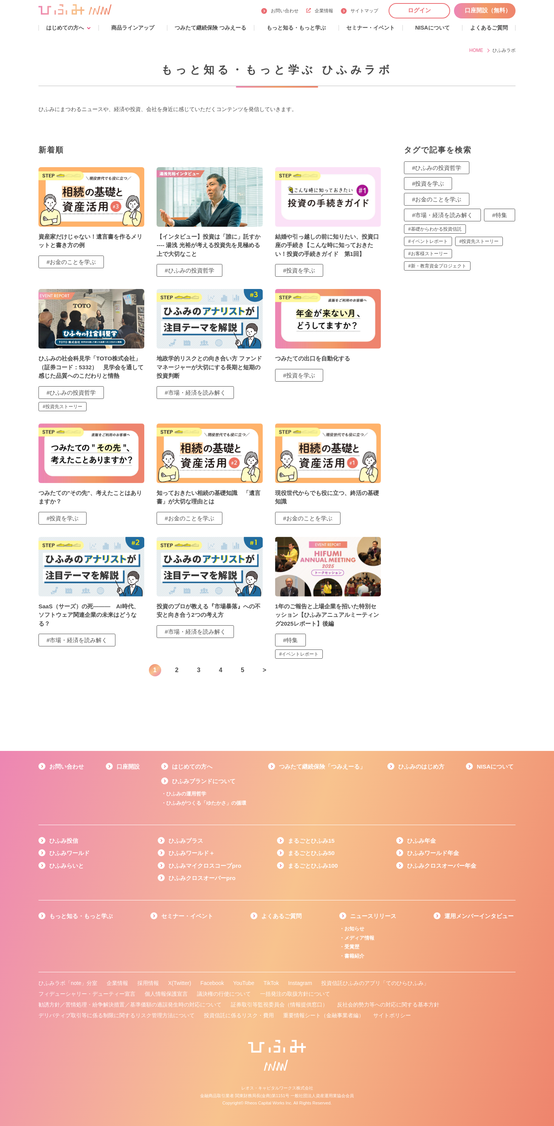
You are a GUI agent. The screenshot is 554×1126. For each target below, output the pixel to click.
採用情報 (148, 983)
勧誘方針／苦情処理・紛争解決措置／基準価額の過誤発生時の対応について (130, 1004)
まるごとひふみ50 (311, 853)
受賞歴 (351, 947)
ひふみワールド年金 (433, 853)
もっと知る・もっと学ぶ (81, 916)
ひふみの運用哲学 (186, 794)
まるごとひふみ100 (313, 865)
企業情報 (319, 10)
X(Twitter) (179, 983)
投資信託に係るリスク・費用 (239, 1015)
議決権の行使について (224, 994)
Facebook (212, 983)
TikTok (271, 983)
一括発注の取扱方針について (295, 994)
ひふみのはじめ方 (421, 766)
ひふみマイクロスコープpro (205, 865)
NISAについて (495, 766)
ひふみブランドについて (203, 781)
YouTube (243, 983)
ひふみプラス (186, 840)
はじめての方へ (192, 766)
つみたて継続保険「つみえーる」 (322, 766)
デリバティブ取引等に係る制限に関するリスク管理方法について (116, 1015)
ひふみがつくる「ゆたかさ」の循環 (206, 803)
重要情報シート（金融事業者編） (323, 1015)
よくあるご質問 (281, 916)
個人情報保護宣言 (166, 994)
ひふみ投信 (63, 840)
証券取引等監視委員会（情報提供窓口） (279, 1004)
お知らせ (354, 929)
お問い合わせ (285, 10)
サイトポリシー (392, 1015)
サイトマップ (364, 10)
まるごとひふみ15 (311, 840)
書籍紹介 (354, 956)
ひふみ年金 (421, 840)
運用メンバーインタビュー (479, 916)
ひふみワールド (69, 853)
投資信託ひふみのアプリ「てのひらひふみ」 (375, 983)
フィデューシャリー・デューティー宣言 (86, 994)
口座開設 (128, 766)
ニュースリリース (373, 916)
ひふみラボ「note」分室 (67, 983)
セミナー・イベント (187, 916)
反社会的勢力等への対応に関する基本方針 (388, 1004)
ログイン (419, 10)
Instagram (300, 983)
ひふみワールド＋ (192, 853)
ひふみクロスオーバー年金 (441, 865)
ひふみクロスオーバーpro (202, 878)
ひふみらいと (66, 865)
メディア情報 (359, 938)
